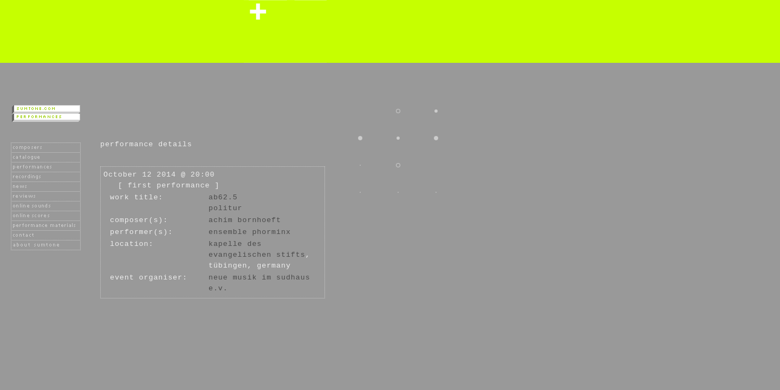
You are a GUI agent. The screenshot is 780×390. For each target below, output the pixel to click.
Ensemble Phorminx (250, 232)
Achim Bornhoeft (245, 220)
